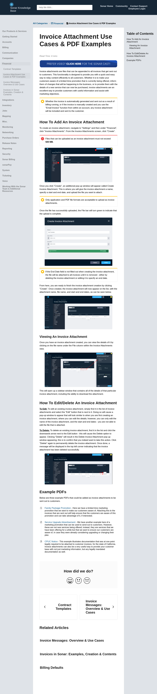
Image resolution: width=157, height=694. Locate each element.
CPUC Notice (51, 541)
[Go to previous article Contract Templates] (58, 606)
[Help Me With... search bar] (64, 7)
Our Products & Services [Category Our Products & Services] (14, 31)
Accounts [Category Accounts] (7, 42)
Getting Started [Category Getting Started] (9, 37)
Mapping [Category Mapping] (6, 116)
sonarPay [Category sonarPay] (7, 165)
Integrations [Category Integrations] (8, 100)
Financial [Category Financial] (6, 64)
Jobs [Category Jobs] (4, 111)
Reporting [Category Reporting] (7, 149)
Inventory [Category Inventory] (7, 105)
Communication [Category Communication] (10, 53)
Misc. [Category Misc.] (4, 121)
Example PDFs (134, 60)
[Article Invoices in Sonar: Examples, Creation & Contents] (15, 92)
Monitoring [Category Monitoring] (7, 127)
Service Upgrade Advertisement (60, 522)
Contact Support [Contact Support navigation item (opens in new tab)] (138, 6)
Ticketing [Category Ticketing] (6, 176)
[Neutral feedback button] (78, 580)
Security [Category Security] (6, 154)
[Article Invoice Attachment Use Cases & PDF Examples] (15, 76)
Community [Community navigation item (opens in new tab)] (122, 6)
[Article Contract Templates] (15, 69)
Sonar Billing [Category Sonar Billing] (8, 159)
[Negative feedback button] (87, 580)
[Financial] (57, 23)
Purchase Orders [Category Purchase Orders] (10, 138)
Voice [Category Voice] (5, 181)
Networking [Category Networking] (8, 132)
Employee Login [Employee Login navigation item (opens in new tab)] (137, 8)
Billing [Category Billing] (5, 47)
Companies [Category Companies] (7, 58)
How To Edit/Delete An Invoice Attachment (137, 54)
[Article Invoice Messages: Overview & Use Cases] (15, 83)
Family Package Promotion (58, 508)
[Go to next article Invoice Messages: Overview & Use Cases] (98, 606)
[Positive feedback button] (70, 580)
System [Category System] (6, 170)
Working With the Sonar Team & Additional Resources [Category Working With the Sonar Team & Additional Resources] (14, 188)
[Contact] (147, 8)
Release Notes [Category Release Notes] (9, 143)
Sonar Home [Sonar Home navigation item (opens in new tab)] (107, 6)
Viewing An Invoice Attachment (138, 46)
